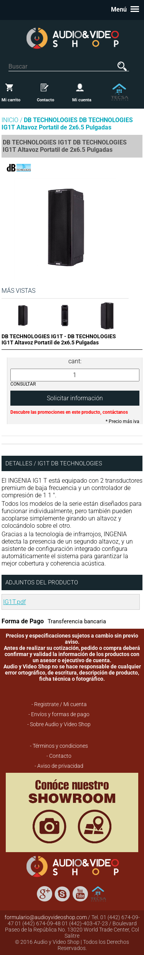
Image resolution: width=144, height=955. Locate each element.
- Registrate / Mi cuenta (59, 704)
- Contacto (58, 756)
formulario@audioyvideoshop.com (46, 917)
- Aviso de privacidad (59, 766)
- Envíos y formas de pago (58, 714)
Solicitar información (75, 398)
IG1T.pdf (14, 602)
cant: (74, 361)
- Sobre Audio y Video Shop (59, 724)
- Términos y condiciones (59, 746)
